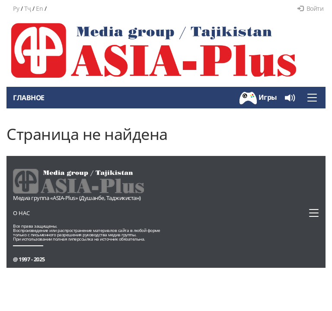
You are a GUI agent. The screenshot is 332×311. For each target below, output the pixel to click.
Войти (310, 8)
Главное (29, 97)
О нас (21, 213)
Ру (16, 8)
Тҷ (27, 8)
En (39, 8)
